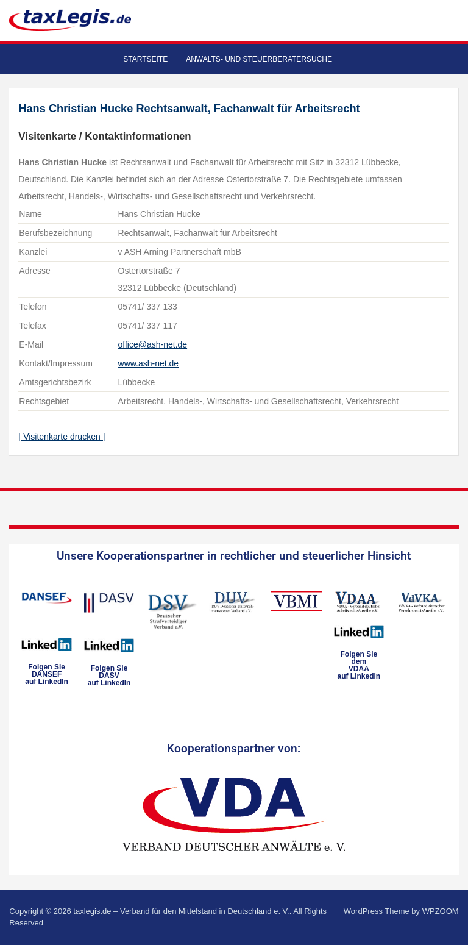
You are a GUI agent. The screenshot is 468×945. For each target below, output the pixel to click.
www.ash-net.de (148, 363)
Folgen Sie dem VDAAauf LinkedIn (359, 665)
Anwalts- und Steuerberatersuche (259, 59)
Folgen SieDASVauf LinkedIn (109, 675)
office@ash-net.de (153, 344)
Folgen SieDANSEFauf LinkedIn (46, 674)
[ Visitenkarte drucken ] (61, 436)
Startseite (145, 59)
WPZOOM (440, 911)
